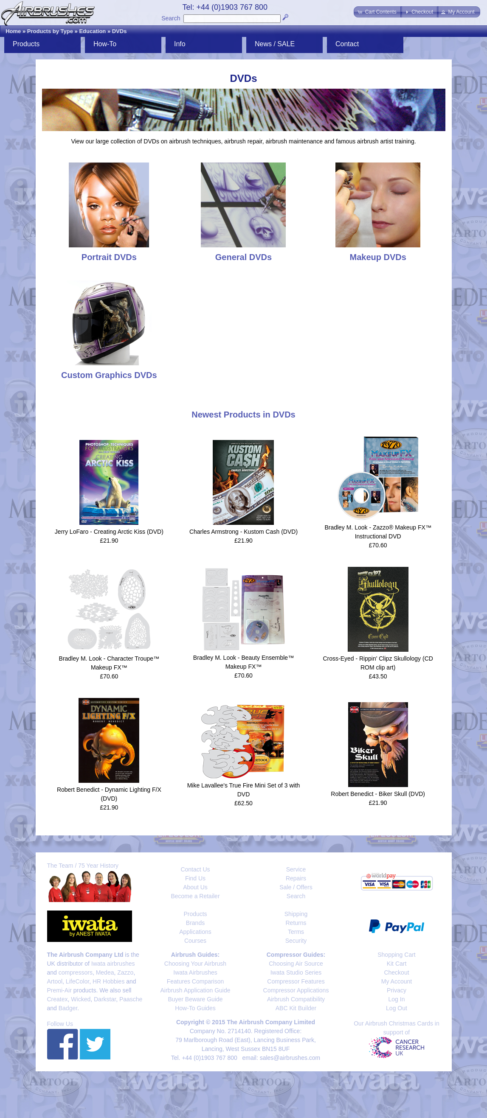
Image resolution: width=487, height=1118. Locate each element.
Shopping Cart (396, 954)
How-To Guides (195, 1008)
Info (180, 44)
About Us (195, 887)
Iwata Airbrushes (195, 972)
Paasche (130, 999)
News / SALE (275, 44)
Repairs (296, 878)
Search (170, 18)
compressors (76, 972)
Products (26, 44)
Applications (195, 931)
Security (296, 940)
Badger (68, 1008)
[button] (378, 11)
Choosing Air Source (296, 963)
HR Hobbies (108, 981)
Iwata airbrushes (113, 963)
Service (296, 869)
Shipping (296, 914)
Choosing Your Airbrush (195, 963)
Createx (57, 999)
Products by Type (50, 31)
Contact (347, 44)
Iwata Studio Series (296, 972)
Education (92, 31)
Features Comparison (195, 981)
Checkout (396, 972)
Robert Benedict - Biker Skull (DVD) (378, 793)
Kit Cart (397, 963)
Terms (296, 931)
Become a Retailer (195, 896)
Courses (195, 940)
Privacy (396, 990)
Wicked (80, 999)
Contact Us (195, 869)
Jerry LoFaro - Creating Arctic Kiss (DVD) (109, 531)
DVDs (119, 31)
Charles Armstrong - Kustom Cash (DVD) (243, 531)
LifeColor (77, 981)
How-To (104, 44)
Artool (55, 981)
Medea (105, 972)
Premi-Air (59, 990)
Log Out (396, 1008)
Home (13, 31)
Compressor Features (295, 981)
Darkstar (105, 999)
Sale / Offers (295, 887)
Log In (396, 999)
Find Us (195, 878)
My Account (396, 981)
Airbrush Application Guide (195, 990)
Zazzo (125, 972)
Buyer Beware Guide (195, 999)
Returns (295, 922)
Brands (195, 922)
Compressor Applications (296, 990)
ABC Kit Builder (296, 1008)
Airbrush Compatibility (296, 999)
